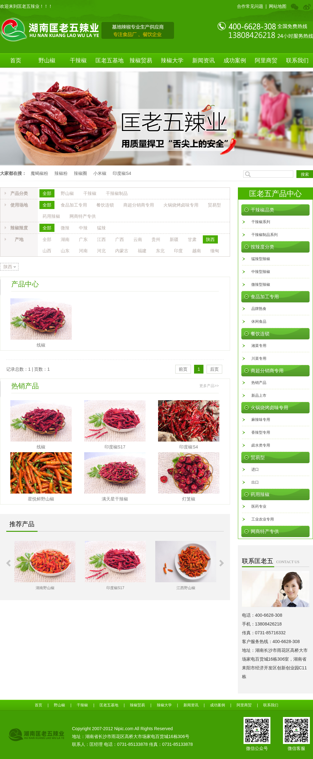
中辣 (83, 227)
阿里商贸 (266, 60)
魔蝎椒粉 (39, 173)
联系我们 (297, 60)
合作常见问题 (250, 6)
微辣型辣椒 (260, 284)
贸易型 (214, 204)
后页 (214, 369)
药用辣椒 (51, 216)
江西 (101, 239)
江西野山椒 (186, 588)
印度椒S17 (115, 446)
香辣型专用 (260, 432)
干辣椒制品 (117, 193)
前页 (183, 369)
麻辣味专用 (260, 419)
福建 (142, 250)
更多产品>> (209, 386)
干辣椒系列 (260, 222)
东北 (160, 250)
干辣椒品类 (262, 209)
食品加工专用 (74, 204)
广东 (83, 239)
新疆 (174, 239)
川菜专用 (258, 358)
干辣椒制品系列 (264, 235)
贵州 (155, 239)
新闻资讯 (203, 60)
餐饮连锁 (105, 204)
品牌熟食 (258, 308)
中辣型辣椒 (260, 272)
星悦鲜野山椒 (41, 498)
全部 (47, 193)
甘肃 (192, 239)
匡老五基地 (109, 60)
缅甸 (214, 250)
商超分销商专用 (138, 204)
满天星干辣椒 (115, 498)
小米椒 (99, 173)
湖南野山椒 (45, 588)
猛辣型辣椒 (260, 259)
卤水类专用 (260, 445)
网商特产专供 (82, 216)
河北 (101, 250)
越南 (196, 250)
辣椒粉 (61, 173)
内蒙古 (121, 250)
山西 (47, 250)
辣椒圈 (80, 173)
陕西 (210, 239)
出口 (255, 482)
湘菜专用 (258, 345)
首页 (15, 60)
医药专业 (258, 506)
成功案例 (234, 60)
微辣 (65, 227)
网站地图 (277, 6)
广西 (119, 239)
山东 (65, 250)
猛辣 (101, 227)
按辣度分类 (262, 246)
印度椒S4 (122, 173)
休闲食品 (258, 321)
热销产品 (258, 382)
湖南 (65, 239)
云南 (137, 239)
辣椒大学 (172, 60)
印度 (178, 250)
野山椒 (46, 60)
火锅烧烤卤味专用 (180, 204)
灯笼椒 (188, 498)
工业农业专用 (262, 519)
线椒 (41, 345)
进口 (255, 469)
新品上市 (258, 395)
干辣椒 (78, 60)
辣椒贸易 (141, 60)
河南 (83, 250)
